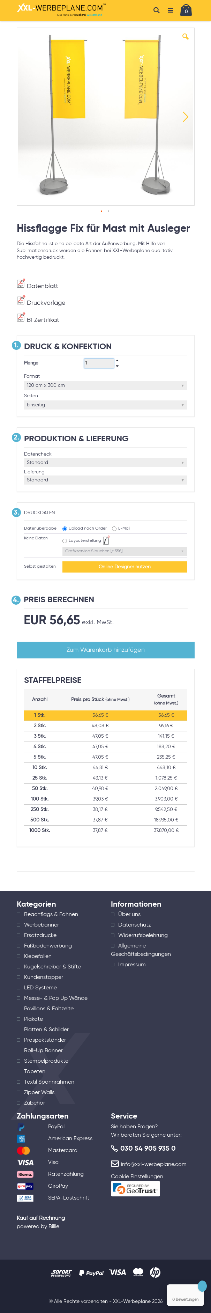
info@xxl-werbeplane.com (154, 1164)
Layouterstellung (85, 541)
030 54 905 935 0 (148, 1148)
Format (32, 376)
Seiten (31, 395)
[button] (185, 42)
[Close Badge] (202, 1286)
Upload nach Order (88, 528)
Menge (31, 363)
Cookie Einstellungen (137, 1177)
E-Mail (124, 528)
